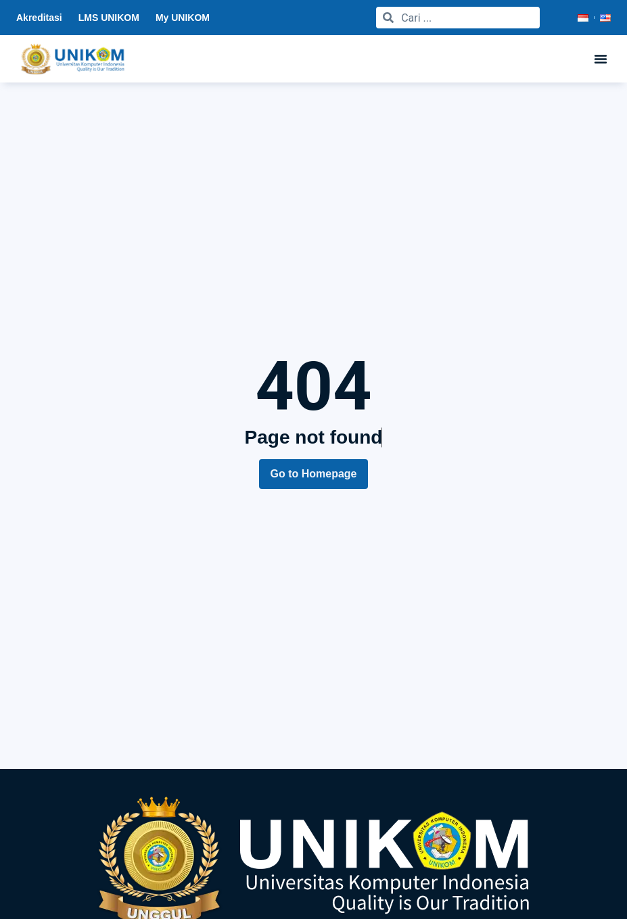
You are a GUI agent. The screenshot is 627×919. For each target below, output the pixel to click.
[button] (600, 59)
